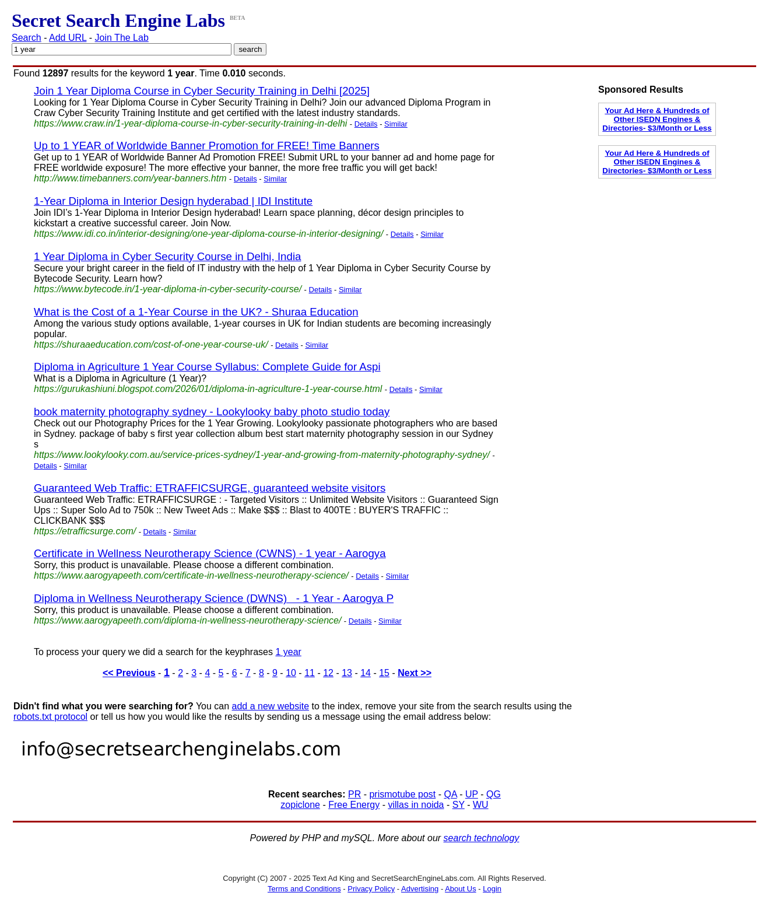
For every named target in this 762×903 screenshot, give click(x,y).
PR (354, 794)
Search (26, 38)
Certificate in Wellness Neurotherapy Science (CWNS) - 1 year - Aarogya (210, 553)
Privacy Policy (371, 888)
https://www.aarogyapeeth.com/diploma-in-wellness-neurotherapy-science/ (187, 620)
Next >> (414, 673)
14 (365, 673)
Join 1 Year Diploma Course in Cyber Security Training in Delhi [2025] (202, 91)
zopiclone (300, 805)
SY (458, 805)
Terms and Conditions (304, 888)
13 (347, 673)
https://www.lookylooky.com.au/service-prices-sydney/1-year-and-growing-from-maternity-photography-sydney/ (262, 455)
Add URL (67, 38)
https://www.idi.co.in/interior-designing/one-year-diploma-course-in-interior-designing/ (208, 234)
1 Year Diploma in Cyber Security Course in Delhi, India (167, 256)
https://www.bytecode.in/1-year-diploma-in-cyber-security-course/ (167, 289)
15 (384, 673)
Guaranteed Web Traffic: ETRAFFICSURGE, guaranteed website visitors (209, 488)
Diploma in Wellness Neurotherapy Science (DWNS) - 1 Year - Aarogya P (214, 598)
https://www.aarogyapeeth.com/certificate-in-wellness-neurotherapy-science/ (191, 575)
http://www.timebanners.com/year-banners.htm (130, 178)
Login (492, 888)
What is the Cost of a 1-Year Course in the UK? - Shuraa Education (196, 312)
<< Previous (129, 673)
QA (450, 794)
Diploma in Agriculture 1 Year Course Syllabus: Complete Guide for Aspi (207, 366)
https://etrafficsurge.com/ (85, 531)
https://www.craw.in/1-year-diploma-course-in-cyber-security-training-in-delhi (190, 123)
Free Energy (354, 805)
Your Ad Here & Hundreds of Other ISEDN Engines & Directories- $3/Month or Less (656, 119)
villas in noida (416, 805)
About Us (460, 888)
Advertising (419, 888)
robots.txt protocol (50, 717)
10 (291, 673)
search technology (481, 838)
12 (328, 673)
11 (309, 673)
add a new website (271, 706)
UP (471, 794)
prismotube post (402, 794)
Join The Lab (122, 38)
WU (481, 805)
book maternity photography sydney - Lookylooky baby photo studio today (211, 411)
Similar (396, 124)
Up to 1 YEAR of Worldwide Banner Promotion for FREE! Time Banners (207, 145)
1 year (288, 652)
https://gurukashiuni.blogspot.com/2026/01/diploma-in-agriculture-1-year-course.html (208, 389)
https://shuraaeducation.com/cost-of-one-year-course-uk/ (151, 344)
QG (493, 794)
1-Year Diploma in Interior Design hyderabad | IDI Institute (173, 201)
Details (366, 124)
